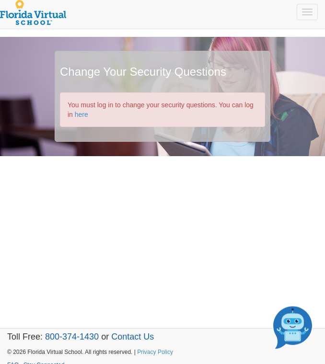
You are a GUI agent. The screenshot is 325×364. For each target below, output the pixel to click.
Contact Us (132, 336)
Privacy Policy (155, 352)
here (81, 114)
